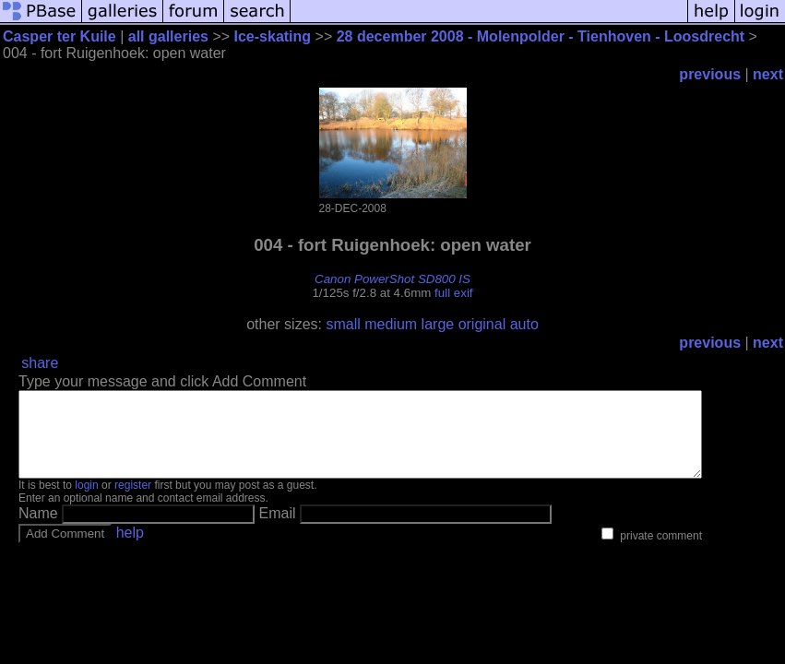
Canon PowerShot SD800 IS (392, 279)
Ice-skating (273, 36)
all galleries (168, 36)
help (130, 549)
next (768, 74)
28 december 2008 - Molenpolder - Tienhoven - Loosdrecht (540, 36)
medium (390, 324)
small (343, 324)
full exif (453, 293)
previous (710, 74)
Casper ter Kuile (59, 36)
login (86, 501)
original (482, 324)
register (132, 501)
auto (524, 324)
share (39, 363)
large (438, 324)
